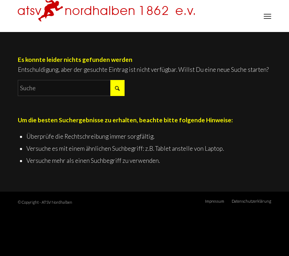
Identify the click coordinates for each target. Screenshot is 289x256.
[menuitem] (267, 16)
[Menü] (267, 16)
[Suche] (71, 88)
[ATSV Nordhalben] (106, 16)
